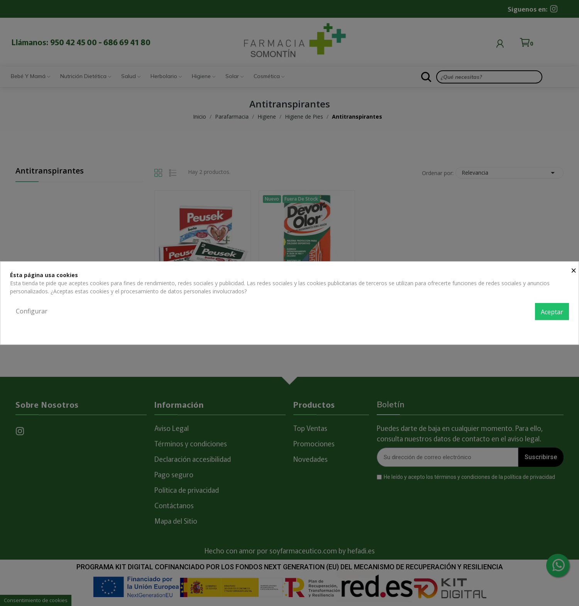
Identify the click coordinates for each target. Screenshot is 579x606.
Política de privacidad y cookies (530, 328)
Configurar (31, 311)
